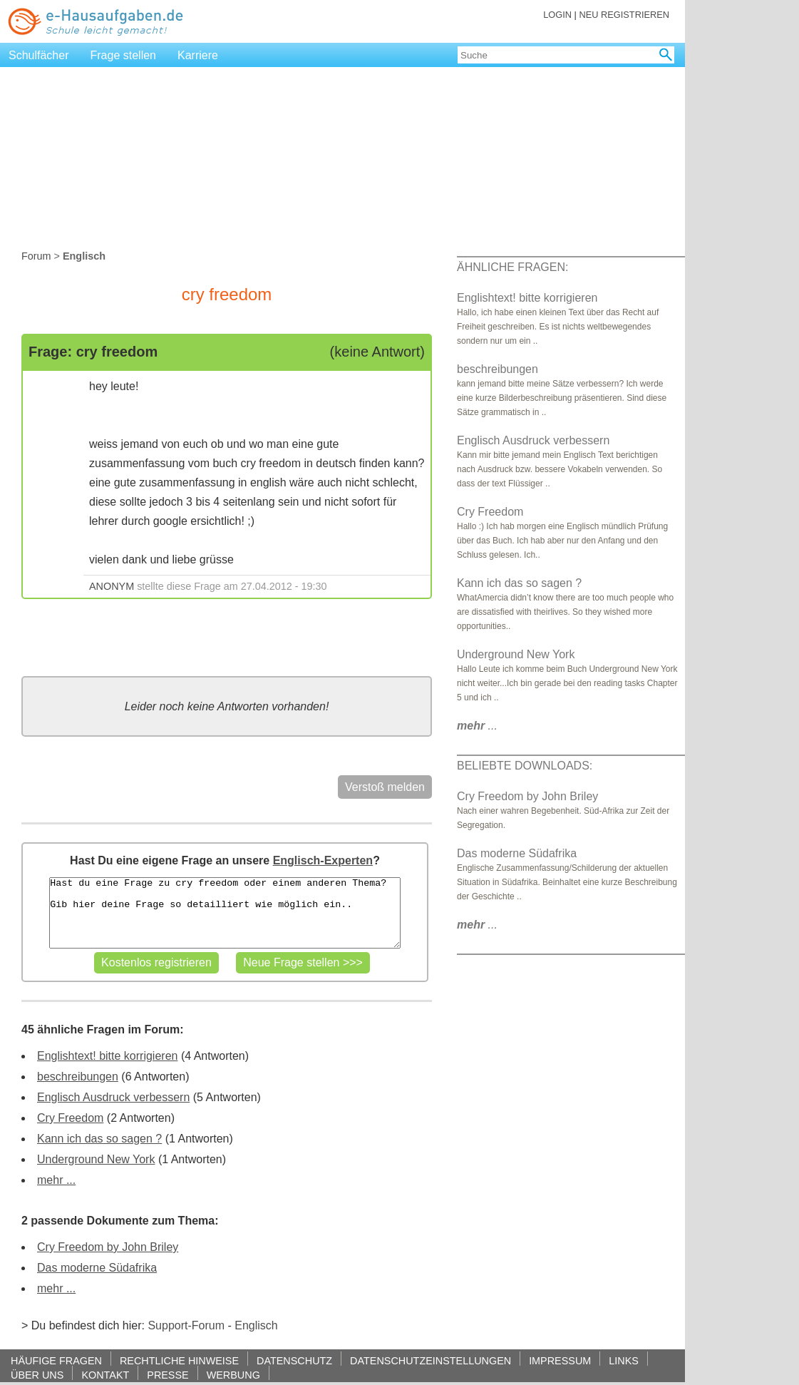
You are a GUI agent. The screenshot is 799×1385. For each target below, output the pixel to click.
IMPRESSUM (560, 1360)
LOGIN (557, 14)
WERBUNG (233, 1374)
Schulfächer (39, 55)
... (477, 726)
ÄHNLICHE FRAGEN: (512, 267)
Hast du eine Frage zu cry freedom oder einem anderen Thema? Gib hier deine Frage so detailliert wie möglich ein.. (224, 913)
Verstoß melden (385, 787)
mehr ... (56, 1180)
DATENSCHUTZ (294, 1360)
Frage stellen (124, 55)
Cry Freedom (70, 1118)
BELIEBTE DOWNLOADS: (524, 766)
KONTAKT (105, 1374)
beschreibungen (77, 1076)
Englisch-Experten (323, 860)
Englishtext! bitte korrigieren (107, 1056)
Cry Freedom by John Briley (107, 1247)
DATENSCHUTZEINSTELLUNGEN (430, 1360)
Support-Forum (186, 1325)
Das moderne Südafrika (97, 1268)
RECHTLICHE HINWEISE (179, 1360)
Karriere (197, 55)
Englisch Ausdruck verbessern (113, 1097)
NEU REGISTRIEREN (624, 14)
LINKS (624, 1360)
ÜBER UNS (37, 1374)
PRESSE (167, 1374)
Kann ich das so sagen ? (99, 1139)
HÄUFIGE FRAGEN (56, 1360)
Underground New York (96, 1159)
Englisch (255, 1325)
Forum (36, 256)
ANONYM (111, 586)
